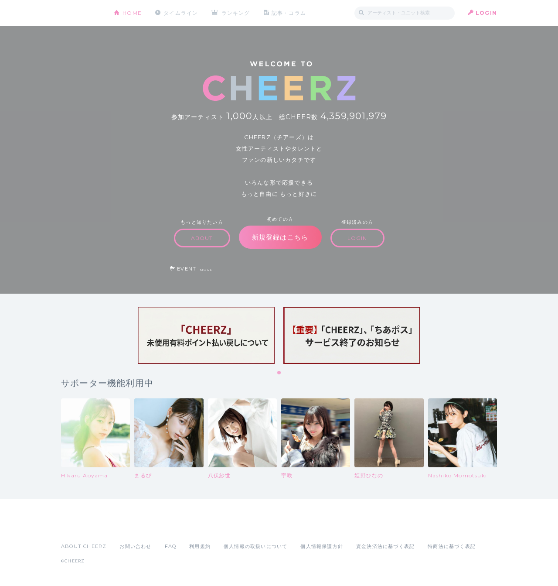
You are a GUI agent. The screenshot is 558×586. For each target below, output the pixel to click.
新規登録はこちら (280, 237)
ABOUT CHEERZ (83, 546)
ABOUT (202, 238)
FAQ (171, 546)
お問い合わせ (135, 546)
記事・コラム (289, 13)
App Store (81, 527)
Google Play (127, 527)
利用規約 (200, 546)
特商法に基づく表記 (452, 546)
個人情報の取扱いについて (255, 546)
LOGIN (486, 13)
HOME (132, 13)
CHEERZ (81, 13)
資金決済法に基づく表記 (385, 546)
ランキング (235, 13)
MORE (206, 270)
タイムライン (180, 13)
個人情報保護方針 (321, 546)
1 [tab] (279, 373)
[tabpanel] (206, 335)
